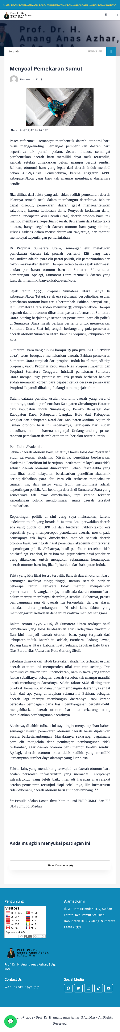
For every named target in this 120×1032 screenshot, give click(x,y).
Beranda (14, 51)
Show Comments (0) (60, 865)
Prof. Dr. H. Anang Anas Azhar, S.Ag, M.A (65, 1017)
